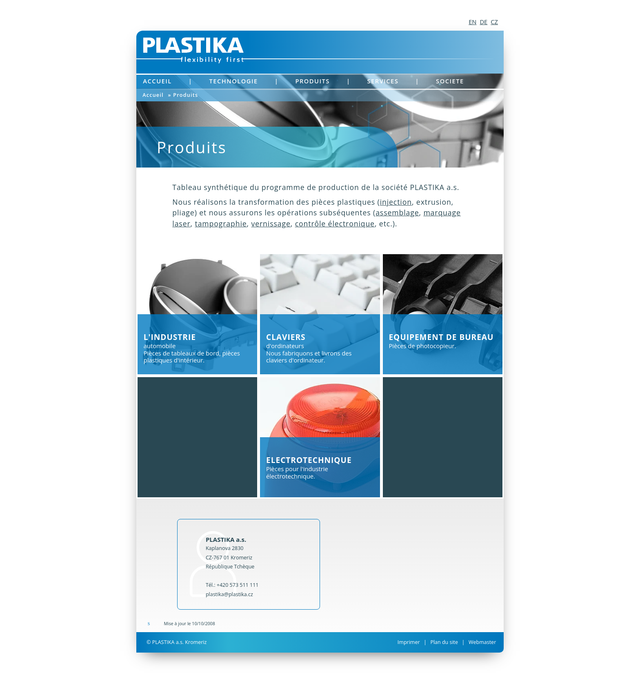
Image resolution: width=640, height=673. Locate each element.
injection (396, 202)
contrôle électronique (335, 223)
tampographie (221, 223)
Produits (312, 81)
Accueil (157, 81)
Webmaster (482, 642)
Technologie (233, 81)
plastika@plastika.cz (229, 594)
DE (483, 22)
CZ (494, 22)
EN (472, 22)
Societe (450, 81)
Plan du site (444, 642)
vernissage (271, 223)
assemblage (397, 212)
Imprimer (409, 642)
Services (383, 81)
